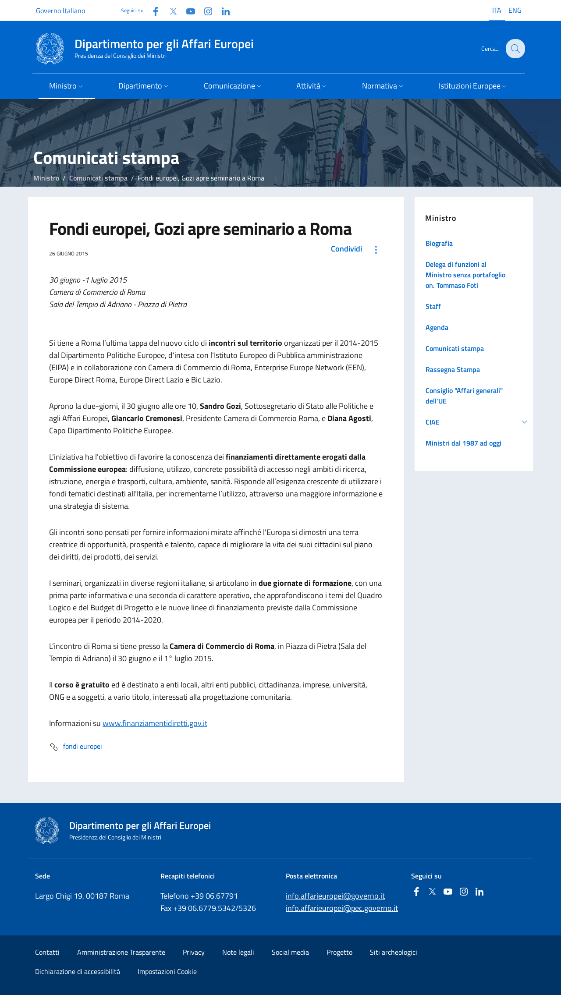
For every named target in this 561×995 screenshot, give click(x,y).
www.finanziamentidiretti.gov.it (155, 723)
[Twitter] (169, 10)
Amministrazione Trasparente (121, 952)
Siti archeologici (393, 952)
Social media (290, 952)
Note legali (238, 952)
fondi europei (75, 747)
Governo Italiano (60, 10)
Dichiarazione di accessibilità (77, 971)
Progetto (339, 952)
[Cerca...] (514, 48)
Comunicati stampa (98, 178)
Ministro (46, 178)
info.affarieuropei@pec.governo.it (342, 908)
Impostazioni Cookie (167, 971)
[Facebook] (152, 10)
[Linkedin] (222, 10)
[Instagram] (204, 10)
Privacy (194, 952)
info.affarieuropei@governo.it (335, 896)
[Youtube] (187, 10)
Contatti (47, 952)
